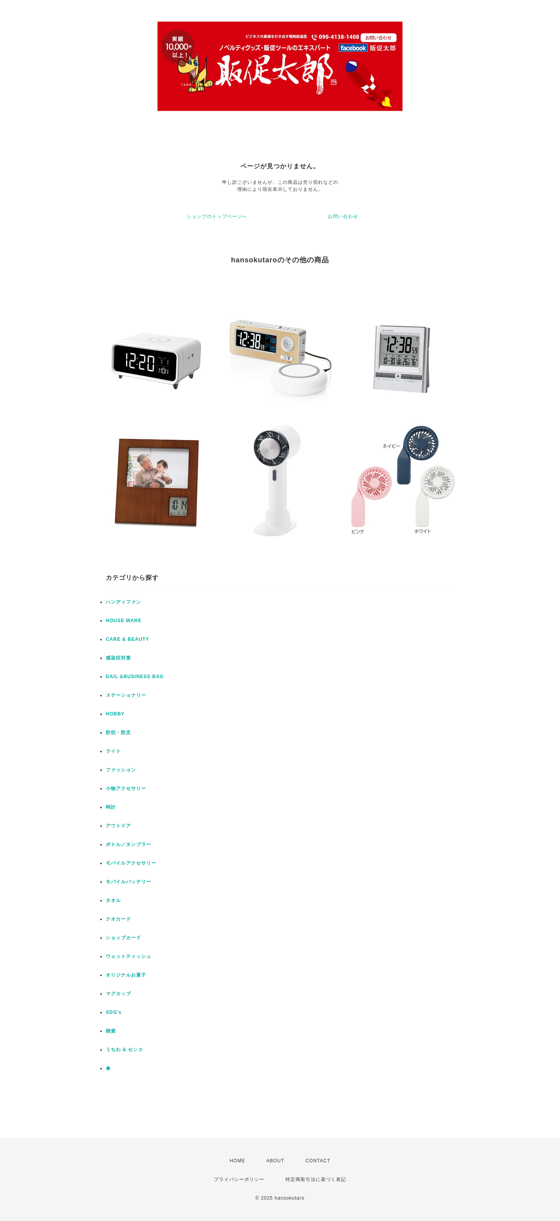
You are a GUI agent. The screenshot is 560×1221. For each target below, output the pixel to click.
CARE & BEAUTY (127, 639)
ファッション (121, 770)
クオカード (118, 919)
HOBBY (115, 714)
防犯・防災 (118, 732)
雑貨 (111, 1031)
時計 (111, 807)
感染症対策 (118, 658)
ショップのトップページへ (217, 216)
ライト (113, 751)
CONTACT (317, 1160)
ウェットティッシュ (128, 956)
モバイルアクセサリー (131, 863)
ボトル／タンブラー (128, 844)
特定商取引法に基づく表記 (315, 1179)
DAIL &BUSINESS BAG (135, 676)
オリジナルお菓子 (126, 975)
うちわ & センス (124, 1049)
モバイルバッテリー (128, 881)
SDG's (114, 1012)
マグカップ (118, 993)
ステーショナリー (126, 695)
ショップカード (123, 937)
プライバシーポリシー (239, 1179)
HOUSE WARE (124, 620)
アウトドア (118, 826)
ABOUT (275, 1160)
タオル (113, 900)
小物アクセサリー (126, 788)
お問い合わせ (343, 216)
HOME (237, 1160)
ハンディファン (123, 602)
